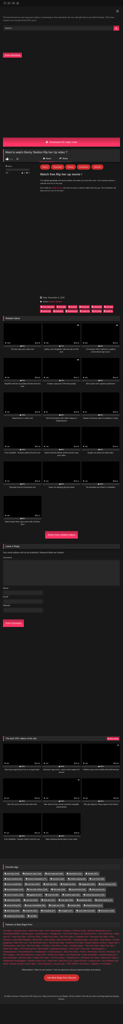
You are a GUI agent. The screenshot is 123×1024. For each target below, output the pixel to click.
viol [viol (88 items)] (33, 916)
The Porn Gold (91, 946)
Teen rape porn (47, 307)
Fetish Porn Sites (10, 949)
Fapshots (95, 964)
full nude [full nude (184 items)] (59, 889)
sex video (94, 940)
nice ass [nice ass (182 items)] (31, 900)
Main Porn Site (107, 946)
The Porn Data (33, 946)
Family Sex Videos (56, 955)
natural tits (96, 307)
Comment (7, 557)
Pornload (111, 952)
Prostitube (106, 964)
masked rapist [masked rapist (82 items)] (72, 895)
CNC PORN (72, 964)
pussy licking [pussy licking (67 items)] (14, 905)
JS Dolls (45, 946)
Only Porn (56, 946)
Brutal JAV (37, 940)
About (47, 158)
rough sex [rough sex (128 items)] (57, 905)
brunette (73, 307)
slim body (96, 311)
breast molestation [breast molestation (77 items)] (37, 879)
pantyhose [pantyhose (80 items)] (85, 900)
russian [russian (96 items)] (75, 905)
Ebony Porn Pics (64, 940)
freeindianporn (98, 949)
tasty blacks (105, 940)
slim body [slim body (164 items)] (13, 911)
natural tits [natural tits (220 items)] (13, 900)
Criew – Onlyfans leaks (73, 946)
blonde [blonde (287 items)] (93, 874)
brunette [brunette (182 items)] (58, 879)
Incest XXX (40, 955)
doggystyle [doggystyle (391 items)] (88, 884)
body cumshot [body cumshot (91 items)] (14, 879)
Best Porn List (65, 961)
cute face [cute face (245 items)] (34, 884)
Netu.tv (45, 167)
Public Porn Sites (50, 937)
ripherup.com (71, 311)
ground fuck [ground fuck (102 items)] (78, 889)
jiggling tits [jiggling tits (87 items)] (35, 895)
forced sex (84, 307)
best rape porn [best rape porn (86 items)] (55, 874)
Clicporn (67, 931)
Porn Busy (84, 964)
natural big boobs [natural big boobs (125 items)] (95, 895)
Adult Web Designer (22, 940)
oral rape (108, 307)
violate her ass (57, 188)
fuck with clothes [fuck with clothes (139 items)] (38, 889)
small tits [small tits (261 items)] (31, 911)
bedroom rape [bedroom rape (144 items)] (33, 874)
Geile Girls (52, 961)
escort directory (44, 964)
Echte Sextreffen (89, 955)
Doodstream (83, 167)
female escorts (16, 964)
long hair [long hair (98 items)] (53, 895)
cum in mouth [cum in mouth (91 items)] (14, 884)
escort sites (30, 964)
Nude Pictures (80, 961)
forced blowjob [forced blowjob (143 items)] (15, 889)
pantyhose (58, 311)
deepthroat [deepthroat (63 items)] (69, 884)
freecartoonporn (26, 952)
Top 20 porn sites (56, 943)
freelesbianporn (10, 952)
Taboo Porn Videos (109, 958)
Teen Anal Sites (19, 937)
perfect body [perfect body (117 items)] (105, 900)
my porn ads (59, 964)
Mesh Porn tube (36, 931)
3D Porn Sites (34, 937)
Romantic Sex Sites (99, 937)
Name (6, 588)
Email (6, 597)
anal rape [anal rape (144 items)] (13, 874)
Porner (102, 952)
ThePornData (9, 946)
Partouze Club (79, 931)
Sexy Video (50, 940)
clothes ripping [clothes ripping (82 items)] (78, 879)
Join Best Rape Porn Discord (61, 977)
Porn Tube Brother (53, 931)
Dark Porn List (20, 943)
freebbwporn (40, 952)
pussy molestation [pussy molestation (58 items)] (36, 905)
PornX (83, 952)
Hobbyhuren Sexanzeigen (14, 961)
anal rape (61, 307)
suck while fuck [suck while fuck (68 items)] (86, 911)
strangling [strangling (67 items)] (49, 911)
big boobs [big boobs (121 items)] (75, 874)
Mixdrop (70, 167)
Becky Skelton (56, 302)
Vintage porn (55, 934)
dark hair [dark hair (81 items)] (51, 884)
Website (6, 605)
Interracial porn (55, 952)
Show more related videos (61, 534)
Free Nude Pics (105, 934)
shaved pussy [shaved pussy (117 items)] (94, 905)
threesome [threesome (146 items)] (107, 911)
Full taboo (7, 931)
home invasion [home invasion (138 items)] (15, 895)
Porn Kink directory (25, 955)
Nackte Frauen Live (37, 961)
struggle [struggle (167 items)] (66, 911)
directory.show (20, 931)
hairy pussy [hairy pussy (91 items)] (98, 889)
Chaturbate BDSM (11, 934)
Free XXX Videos (71, 934)
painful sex (46, 311)
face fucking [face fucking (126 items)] (108, 884)
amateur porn (95, 961)
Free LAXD (74, 949)
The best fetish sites (38, 943)
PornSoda (92, 952)
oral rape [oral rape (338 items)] (67, 900)
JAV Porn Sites (66, 937)
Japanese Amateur (59, 949)
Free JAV (85, 949)
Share (64, 158)
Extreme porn (27, 934)
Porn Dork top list (28, 949)
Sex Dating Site (73, 955)
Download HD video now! (61, 142)
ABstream (97, 167)
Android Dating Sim (107, 955)
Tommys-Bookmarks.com (99, 931)
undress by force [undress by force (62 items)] (15, 916)
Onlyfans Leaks (80, 940)
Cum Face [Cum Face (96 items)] (98, 879)
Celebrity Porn (81, 937)
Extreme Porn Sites (74, 943)
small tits (108, 311)
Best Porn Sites (71, 952)
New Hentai (43, 949)
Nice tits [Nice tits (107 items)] (49, 900)
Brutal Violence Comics (96, 943)
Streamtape (58, 167)
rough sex (84, 311)
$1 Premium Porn (89, 934)
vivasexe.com (42, 934)
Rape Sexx (113, 943)
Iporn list (21, 946)
